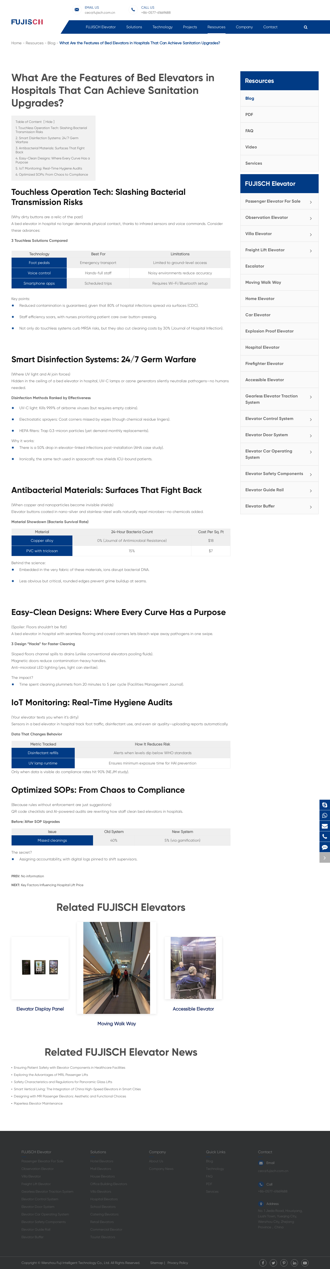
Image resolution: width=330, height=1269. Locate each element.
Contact (270, 29)
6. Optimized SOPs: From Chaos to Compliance (52, 174)
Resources (216, 29)
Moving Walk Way (116, 1023)
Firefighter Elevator (264, 363)
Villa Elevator (280, 234)
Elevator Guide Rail (280, 490)
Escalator (254, 266)
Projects (190, 29)
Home (16, 43)
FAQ (249, 130)
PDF (249, 114)
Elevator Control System (280, 419)
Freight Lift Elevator (280, 250)
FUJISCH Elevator (101, 29)
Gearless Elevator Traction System (280, 398)
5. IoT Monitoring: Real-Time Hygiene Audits (49, 168)
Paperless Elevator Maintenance (38, 1103)
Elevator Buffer (280, 506)
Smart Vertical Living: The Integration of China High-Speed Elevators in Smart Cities (77, 1089)
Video (251, 146)
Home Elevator (259, 298)
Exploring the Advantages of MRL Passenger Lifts (51, 1075)
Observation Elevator (280, 218)
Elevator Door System (280, 435)
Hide (48, 122)
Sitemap (156, 1263)
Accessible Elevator (193, 1009)
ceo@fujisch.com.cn (93, 10)
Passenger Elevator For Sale (280, 201)
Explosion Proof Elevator (269, 331)
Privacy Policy (178, 1263)
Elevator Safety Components (280, 474)
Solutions (134, 29)
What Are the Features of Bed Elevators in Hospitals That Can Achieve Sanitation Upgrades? (139, 43)
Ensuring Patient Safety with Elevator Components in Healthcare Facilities (69, 1068)
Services (253, 163)
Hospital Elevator (262, 347)
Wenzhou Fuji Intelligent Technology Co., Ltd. (75, 1263)
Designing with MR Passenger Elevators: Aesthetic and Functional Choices (70, 1096)
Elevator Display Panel (40, 1009)
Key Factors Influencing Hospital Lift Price (52, 885)
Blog (51, 43)
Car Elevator (257, 314)
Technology (163, 29)
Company (244, 29)
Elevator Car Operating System (280, 453)
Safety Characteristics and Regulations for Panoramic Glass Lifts (63, 1082)
